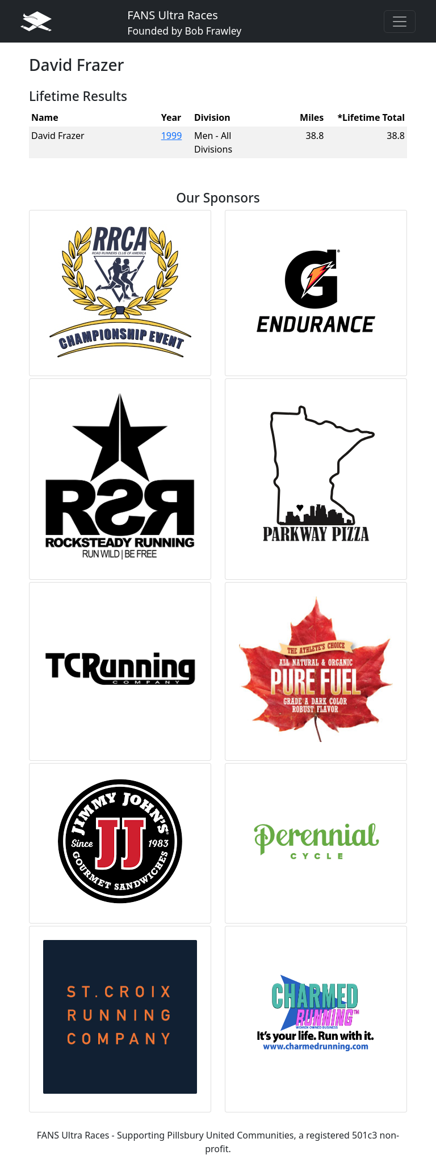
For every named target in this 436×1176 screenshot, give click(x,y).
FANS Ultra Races (184, 22)
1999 (171, 135)
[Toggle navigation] (400, 21)
